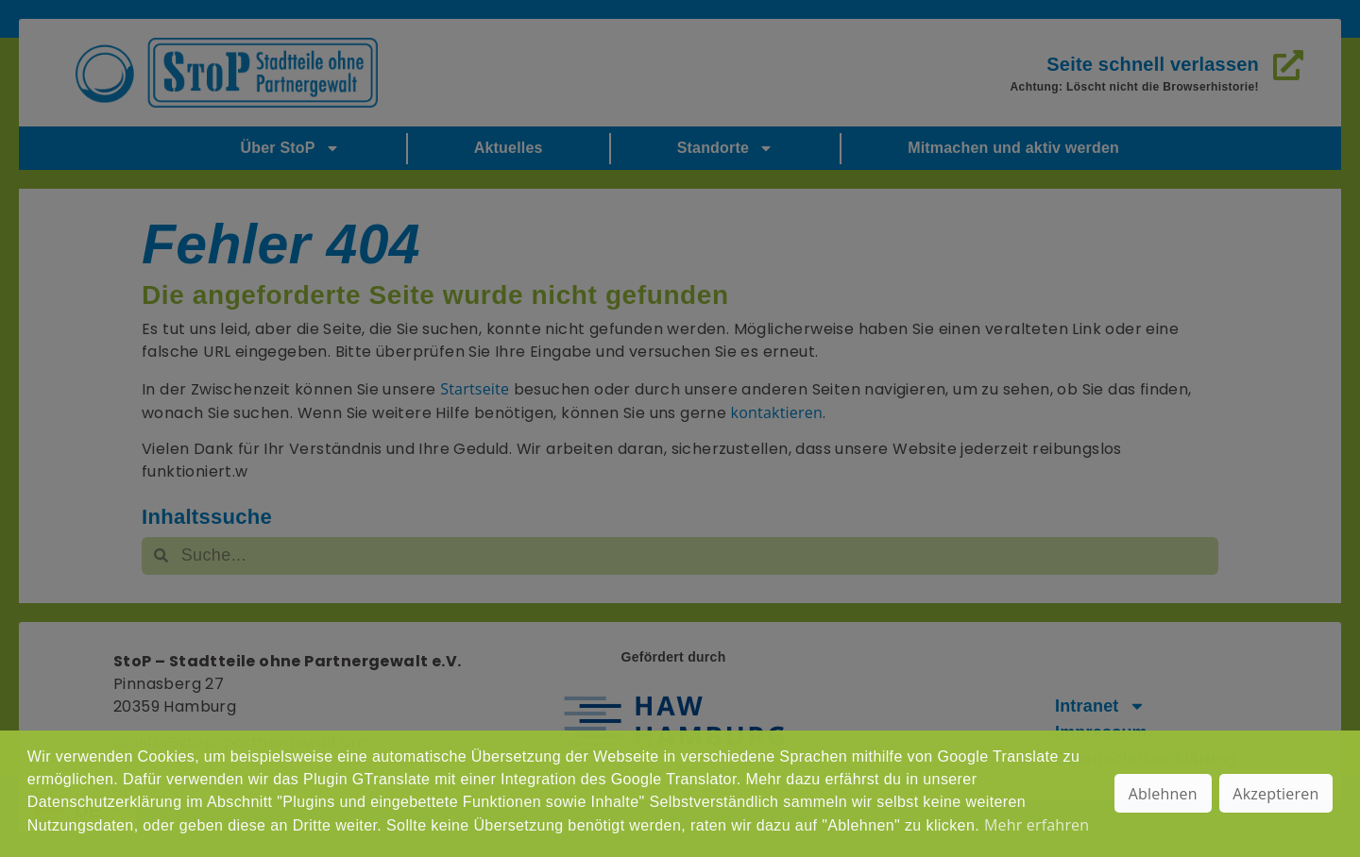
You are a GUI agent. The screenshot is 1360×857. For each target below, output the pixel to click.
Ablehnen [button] (1163, 793)
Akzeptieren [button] (1275, 793)
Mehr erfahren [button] (1036, 825)
